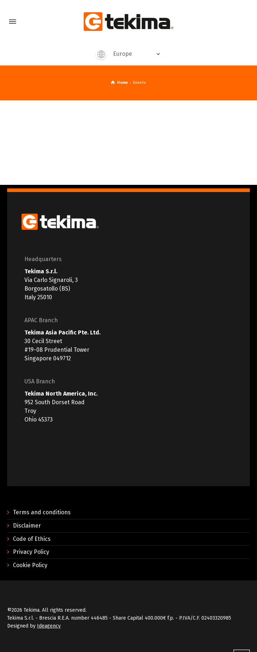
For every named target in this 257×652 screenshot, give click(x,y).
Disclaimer (27, 525)
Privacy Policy (31, 551)
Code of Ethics (32, 538)
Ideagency (49, 626)
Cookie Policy (30, 565)
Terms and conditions (42, 512)
